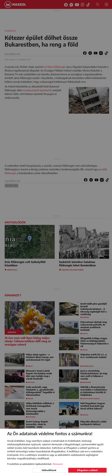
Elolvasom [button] (57, 464)
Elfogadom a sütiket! (87, 470)
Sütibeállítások (49, 470)
